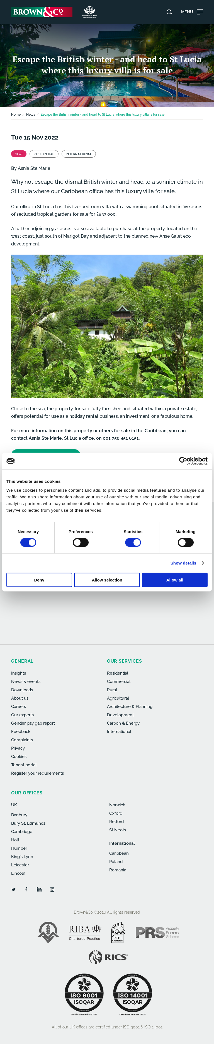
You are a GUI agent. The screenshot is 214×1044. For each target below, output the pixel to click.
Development (120, 714)
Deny (39, 579)
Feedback (20, 731)
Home (16, 114)
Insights (18, 673)
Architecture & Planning (129, 706)
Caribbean (119, 853)
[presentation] (109, 602)
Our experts (22, 714)
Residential (117, 673)
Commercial (118, 681)
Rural (112, 689)
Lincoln (18, 873)
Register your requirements (37, 773)
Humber (19, 848)
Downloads (22, 689)
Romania (117, 870)
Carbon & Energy (123, 723)
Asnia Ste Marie (34, 168)
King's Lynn (22, 856)
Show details (183, 563)
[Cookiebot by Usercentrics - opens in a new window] (183, 461)
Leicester (20, 864)
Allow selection (107, 579)
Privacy (18, 748)
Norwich (117, 804)
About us (19, 698)
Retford (116, 821)
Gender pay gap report (33, 723)
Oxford (115, 813)
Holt (15, 839)
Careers (18, 706)
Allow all (174, 579)
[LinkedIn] (39, 889)
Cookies (18, 756)
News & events (25, 681)
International (119, 731)
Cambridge (21, 831)
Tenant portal (24, 764)
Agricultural (118, 698)
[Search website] (169, 12)
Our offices (27, 793)
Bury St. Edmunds (28, 823)
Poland (116, 861)
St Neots (117, 829)
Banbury (19, 814)
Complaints (22, 739)
